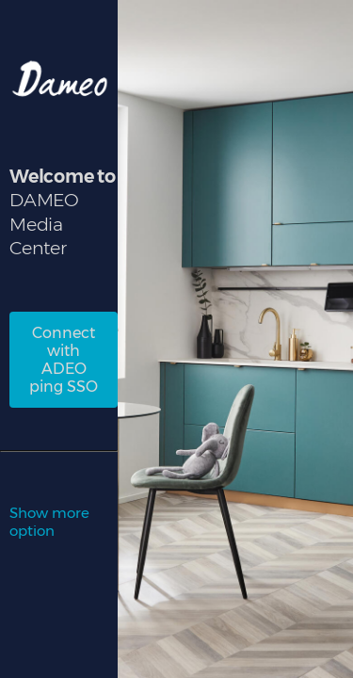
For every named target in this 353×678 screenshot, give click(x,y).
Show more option (49, 522)
